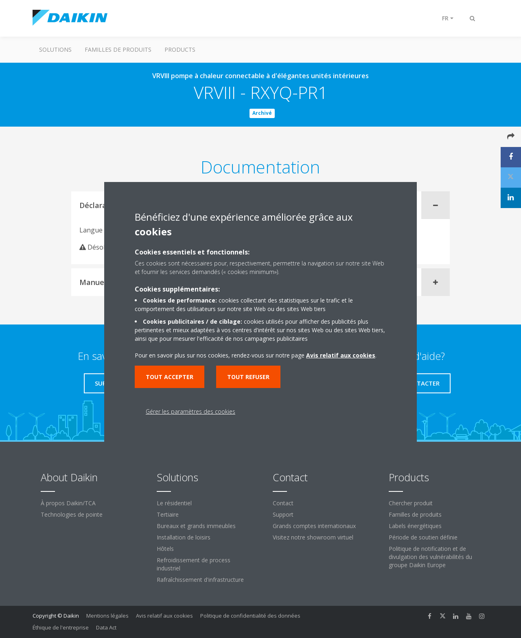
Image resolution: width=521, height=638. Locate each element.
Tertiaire (168, 514)
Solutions (55, 49)
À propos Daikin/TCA (68, 503)
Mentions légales (107, 615)
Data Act (106, 627)
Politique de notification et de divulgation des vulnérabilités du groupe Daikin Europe (430, 557)
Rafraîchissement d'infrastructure (200, 579)
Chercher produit (411, 503)
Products (179, 49)
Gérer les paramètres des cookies (190, 411)
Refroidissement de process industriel (193, 564)
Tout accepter (169, 377)
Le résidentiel (174, 503)
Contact (283, 503)
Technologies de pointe (72, 514)
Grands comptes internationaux (314, 526)
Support (283, 514)
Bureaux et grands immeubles (196, 526)
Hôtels (165, 548)
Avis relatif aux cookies (164, 615)
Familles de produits (118, 49)
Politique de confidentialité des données (250, 615)
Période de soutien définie (423, 537)
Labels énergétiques (415, 526)
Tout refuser (248, 377)
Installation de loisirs (183, 537)
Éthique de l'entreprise (61, 627)
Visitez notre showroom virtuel (313, 537)
